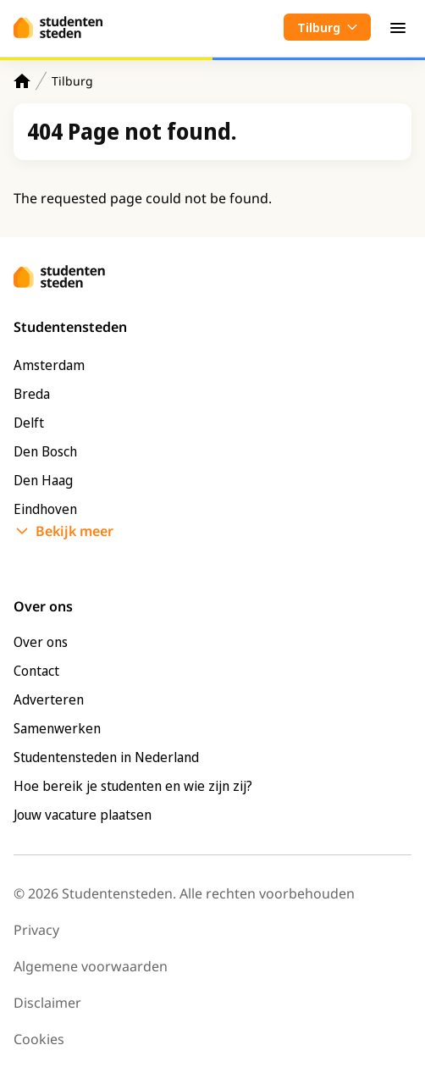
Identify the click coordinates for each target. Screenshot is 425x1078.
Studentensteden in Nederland (106, 757)
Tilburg (72, 81)
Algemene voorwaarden (91, 966)
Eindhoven (45, 509)
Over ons (41, 642)
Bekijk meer (74, 531)
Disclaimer (47, 1002)
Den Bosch (45, 451)
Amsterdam (49, 365)
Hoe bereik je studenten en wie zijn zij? (133, 786)
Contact (36, 670)
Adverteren (49, 699)
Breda (32, 393)
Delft (29, 422)
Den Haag (43, 480)
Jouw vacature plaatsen (83, 814)
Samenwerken (57, 728)
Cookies (39, 1039)
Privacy (36, 929)
